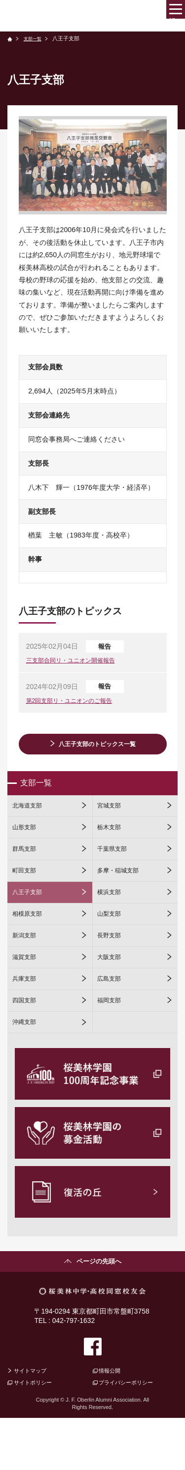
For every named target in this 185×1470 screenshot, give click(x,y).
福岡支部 (112, 1041)
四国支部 (26, 1041)
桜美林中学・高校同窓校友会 (71, 15)
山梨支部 (112, 941)
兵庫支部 (26, 1016)
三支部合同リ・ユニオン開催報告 (78, 662)
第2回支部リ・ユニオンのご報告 (76, 704)
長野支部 (112, 966)
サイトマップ (34, 1420)
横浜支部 (112, 916)
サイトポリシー (37, 1433)
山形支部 (26, 841)
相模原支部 (30, 941)
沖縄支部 (26, 1066)
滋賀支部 (26, 991)
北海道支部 (30, 816)
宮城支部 (112, 816)
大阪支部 (112, 991)
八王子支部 (30, 916)
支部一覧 (35, 38)
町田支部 (26, 891)
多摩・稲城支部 (122, 891)
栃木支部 (112, 841)
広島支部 (112, 1016)
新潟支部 (26, 966)
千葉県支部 (115, 866)
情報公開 (113, 1420)
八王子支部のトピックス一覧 (97, 748)
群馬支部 (26, 866)
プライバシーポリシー (132, 1433)
